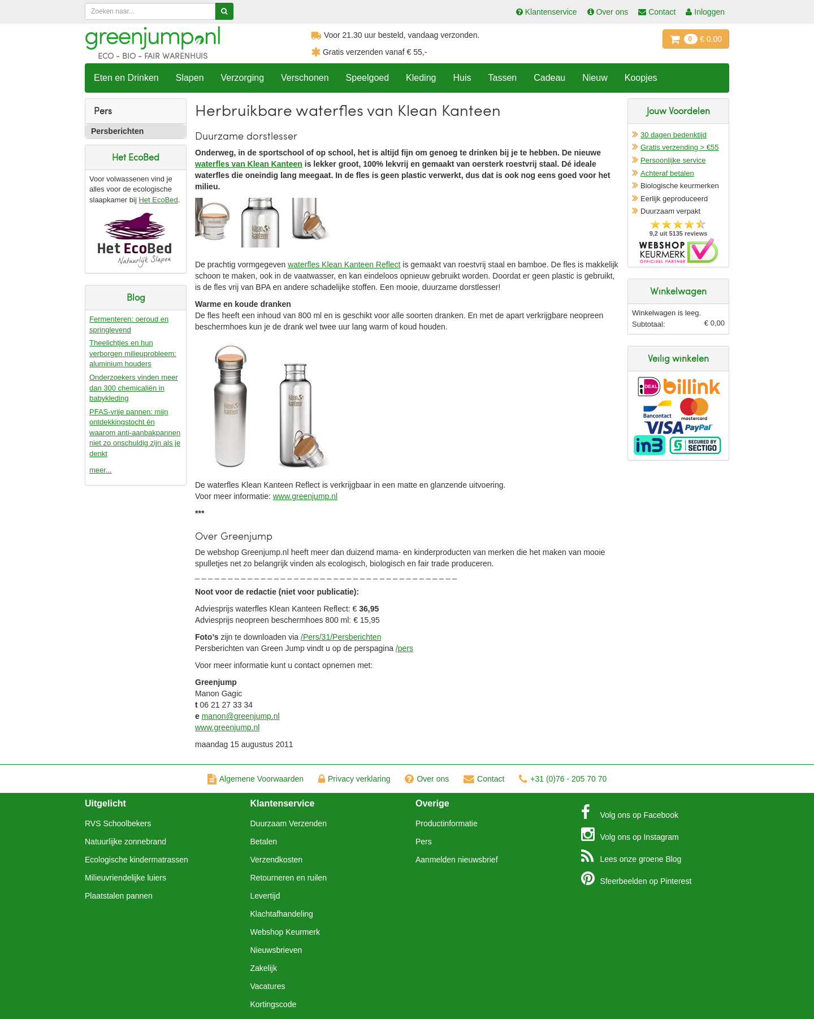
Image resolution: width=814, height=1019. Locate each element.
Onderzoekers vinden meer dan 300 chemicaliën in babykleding (133, 387)
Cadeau (549, 78)
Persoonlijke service (673, 160)
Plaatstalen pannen (119, 895)
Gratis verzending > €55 (679, 147)
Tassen (502, 78)
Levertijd (265, 895)
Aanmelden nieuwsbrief (456, 859)
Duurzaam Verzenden (288, 823)
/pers (404, 648)
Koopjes (641, 78)
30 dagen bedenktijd (673, 135)
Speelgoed (367, 78)
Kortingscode (273, 1004)
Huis (462, 78)
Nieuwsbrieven (276, 950)
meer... (100, 470)
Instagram (630, 834)
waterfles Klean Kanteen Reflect (344, 264)
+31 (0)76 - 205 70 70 (563, 778)
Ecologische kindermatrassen (136, 859)
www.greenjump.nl (305, 496)
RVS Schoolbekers (118, 823)
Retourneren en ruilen (288, 877)
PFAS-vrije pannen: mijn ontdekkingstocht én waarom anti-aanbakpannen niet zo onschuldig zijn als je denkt (134, 432)
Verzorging (243, 78)
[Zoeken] (224, 11)
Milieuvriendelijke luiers (125, 877)
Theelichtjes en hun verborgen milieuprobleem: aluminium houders (132, 353)
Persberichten (117, 131)
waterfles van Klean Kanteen (248, 163)
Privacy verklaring (354, 778)
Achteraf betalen (667, 173)
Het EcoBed (157, 200)
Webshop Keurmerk (285, 931)
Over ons (427, 778)
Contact (484, 778)
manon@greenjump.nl (241, 716)
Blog (631, 856)
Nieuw (594, 78)
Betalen (263, 841)
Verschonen (305, 78)
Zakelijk (263, 968)
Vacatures (267, 986)
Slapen (190, 78)
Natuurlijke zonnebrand (125, 841)
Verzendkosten (276, 859)
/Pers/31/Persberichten (341, 636)
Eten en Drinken (126, 78)
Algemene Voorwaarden (255, 778)
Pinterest (636, 878)
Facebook (629, 812)
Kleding (421, 78)
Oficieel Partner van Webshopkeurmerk (678, 251)
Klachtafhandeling (281, 913)
